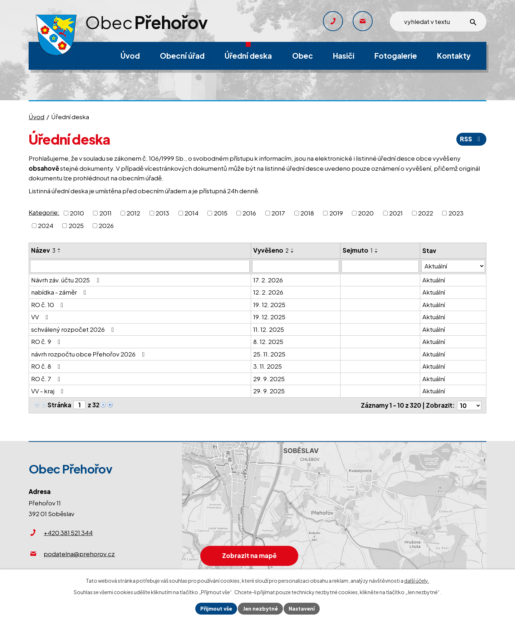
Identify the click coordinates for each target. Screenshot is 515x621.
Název (43, 250)
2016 (249, 213)
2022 (425, 213)
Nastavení (302, 608)
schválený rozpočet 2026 (74, 329)
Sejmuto (358, 250)
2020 (366, 213)
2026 (106, 225)
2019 (336, 213)
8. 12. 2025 (268, 341)
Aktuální (433, 280)
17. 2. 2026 (268, 280)
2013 (162, 213)
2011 (105, 213)
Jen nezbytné (260, 608)
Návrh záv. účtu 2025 (66, 280)
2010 (77, 213)
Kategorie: (44, 212)
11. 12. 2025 (268, 329)
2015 (220, 213)
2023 (456, 213)
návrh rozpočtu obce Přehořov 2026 (89, 354)
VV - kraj (48, 391)
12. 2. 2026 (268, 292)
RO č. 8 (47, 366)
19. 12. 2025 (269, 305)
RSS (471, 139)
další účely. (416, 580)
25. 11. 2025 (269, 354)
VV (41, 317)
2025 (76, 225)
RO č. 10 (48, 305)
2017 (278, 213)
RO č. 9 (47, 341)
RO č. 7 (47, 379)
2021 (396, 213)
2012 (133, 213)
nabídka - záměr (60, 292)
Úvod (36, 117)
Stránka (59, 405)
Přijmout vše (216, 608)
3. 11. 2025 (267, 366)
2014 (191, 213)
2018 (307, 213)
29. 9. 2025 (269, 379)
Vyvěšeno (271, 250)
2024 (45, 225)
